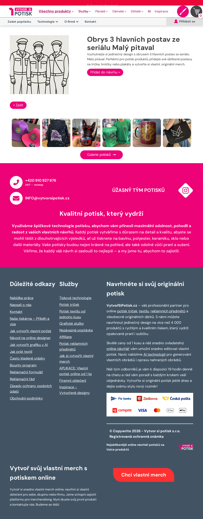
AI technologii (154, 354)
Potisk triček (69, 304)
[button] (56, 11)
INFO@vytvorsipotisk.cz (47, 198)
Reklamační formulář (26, 372)
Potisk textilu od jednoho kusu (72, 314)
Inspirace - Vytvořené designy (74, 390)
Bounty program (23, 365)
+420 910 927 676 (40, 180)
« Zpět (18, 105)
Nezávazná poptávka (76, 330)
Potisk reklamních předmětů (73, 346)
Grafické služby (71, 323)
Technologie (47, 22)
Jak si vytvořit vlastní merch (76, 358)
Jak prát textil (21, 351)
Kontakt (90, 22)
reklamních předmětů (168, 311)
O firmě (71, 22)
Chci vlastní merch (143, 475)
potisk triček (127, 311)
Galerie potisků (101, 155)
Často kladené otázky (27, 358)
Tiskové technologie (75, 298)
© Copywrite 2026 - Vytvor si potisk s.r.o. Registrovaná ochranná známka (145, 434)
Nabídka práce (21, 298)
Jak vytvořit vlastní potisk (30, 331)
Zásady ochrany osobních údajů (31, 389)
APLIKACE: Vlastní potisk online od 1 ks (75, 371)
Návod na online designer (30, 338)
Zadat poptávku (19, 22)
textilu (144, 311)
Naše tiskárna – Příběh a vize (29, 321)
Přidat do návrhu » (105, 72)
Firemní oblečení (72, 380)
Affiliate (65, 337)
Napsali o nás (20, 305)
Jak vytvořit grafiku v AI (29, 344)
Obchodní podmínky (26, 398)
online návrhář (118, 348)
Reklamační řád (22, 379)
